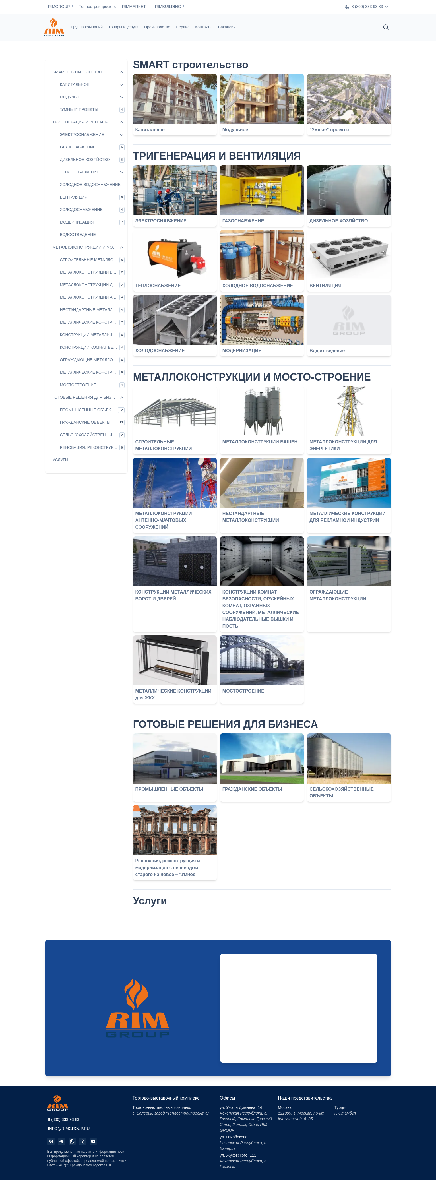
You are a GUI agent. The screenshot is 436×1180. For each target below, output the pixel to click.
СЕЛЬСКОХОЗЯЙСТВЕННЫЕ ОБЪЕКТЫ (341, 792)
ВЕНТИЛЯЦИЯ (325, 285)
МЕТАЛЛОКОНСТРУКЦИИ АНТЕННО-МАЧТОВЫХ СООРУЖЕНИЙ (163, 520)
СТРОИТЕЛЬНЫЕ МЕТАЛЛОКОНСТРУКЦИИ (163, 445)
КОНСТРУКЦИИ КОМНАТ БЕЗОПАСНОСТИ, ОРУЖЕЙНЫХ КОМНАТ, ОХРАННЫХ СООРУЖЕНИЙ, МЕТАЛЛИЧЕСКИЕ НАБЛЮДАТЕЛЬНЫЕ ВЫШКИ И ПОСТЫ (260, 609)
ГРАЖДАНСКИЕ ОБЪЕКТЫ (252, 789)
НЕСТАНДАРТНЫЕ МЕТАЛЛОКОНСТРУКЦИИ (250, 517)
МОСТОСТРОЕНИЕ (243, 691)
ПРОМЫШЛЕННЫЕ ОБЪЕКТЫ (169, 789)
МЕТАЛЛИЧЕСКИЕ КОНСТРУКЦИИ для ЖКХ (173, 694)
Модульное (235, 129)
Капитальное (150, 129)
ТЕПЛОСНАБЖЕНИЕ (158, 285)
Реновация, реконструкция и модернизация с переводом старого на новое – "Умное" (167, 867)
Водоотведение (327, 350)
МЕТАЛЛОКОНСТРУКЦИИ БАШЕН (259, 441)
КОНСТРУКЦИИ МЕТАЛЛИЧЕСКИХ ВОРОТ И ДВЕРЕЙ (173, 595)
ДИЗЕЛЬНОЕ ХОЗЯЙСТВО (338, 220)
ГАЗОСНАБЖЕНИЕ (243, 220)
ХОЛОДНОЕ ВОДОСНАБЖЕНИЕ (257, 285)
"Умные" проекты (329, 129)
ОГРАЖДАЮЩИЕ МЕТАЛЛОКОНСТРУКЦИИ (337, 595)
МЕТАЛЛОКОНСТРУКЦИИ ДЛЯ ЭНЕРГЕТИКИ (343, 445)
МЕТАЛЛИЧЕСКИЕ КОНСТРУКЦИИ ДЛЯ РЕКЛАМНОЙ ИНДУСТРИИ (347, 517)
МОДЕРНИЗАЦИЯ (242, 350)
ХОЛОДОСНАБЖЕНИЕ (160, 350)
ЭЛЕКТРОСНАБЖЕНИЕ (161, 220)
